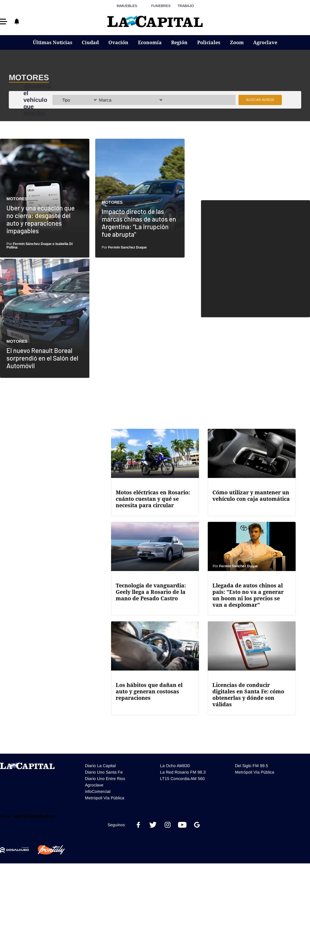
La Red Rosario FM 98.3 (183, 772)
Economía (150, 42)
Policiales (208, 42)
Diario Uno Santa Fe (104, 772)
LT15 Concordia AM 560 (182, 778)
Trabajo (186, 6)
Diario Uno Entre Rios (105, 778)
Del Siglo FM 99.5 (251, 765)
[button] (3, 21)
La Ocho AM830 (175, 765)
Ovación (118, 42)
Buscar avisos (260, 100)
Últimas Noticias (52, 42)
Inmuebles (127, 6)
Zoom (237, 42)
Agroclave (265, 42)
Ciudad (90, 42)
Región (179, 42)
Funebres (161, 6)
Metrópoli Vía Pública (104, 798)
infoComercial (97, 791)
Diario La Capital (100, 765)
